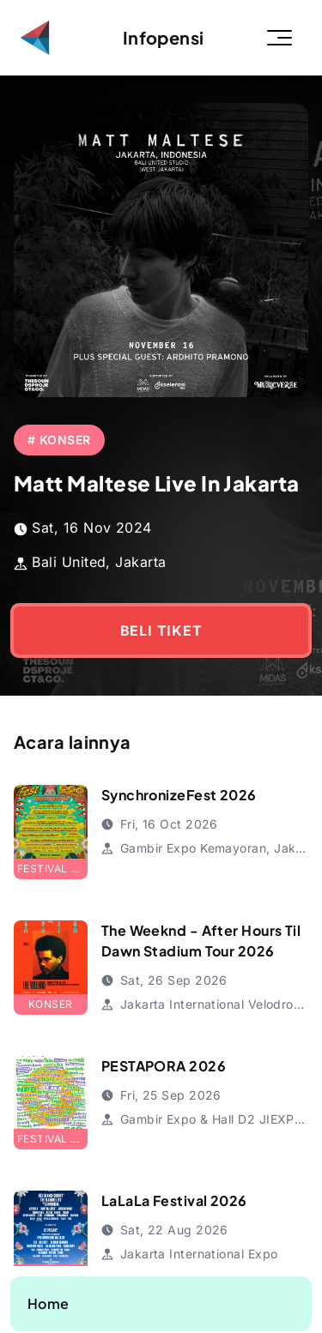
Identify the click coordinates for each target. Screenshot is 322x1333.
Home (48, 1303)
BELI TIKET (161, 630)
